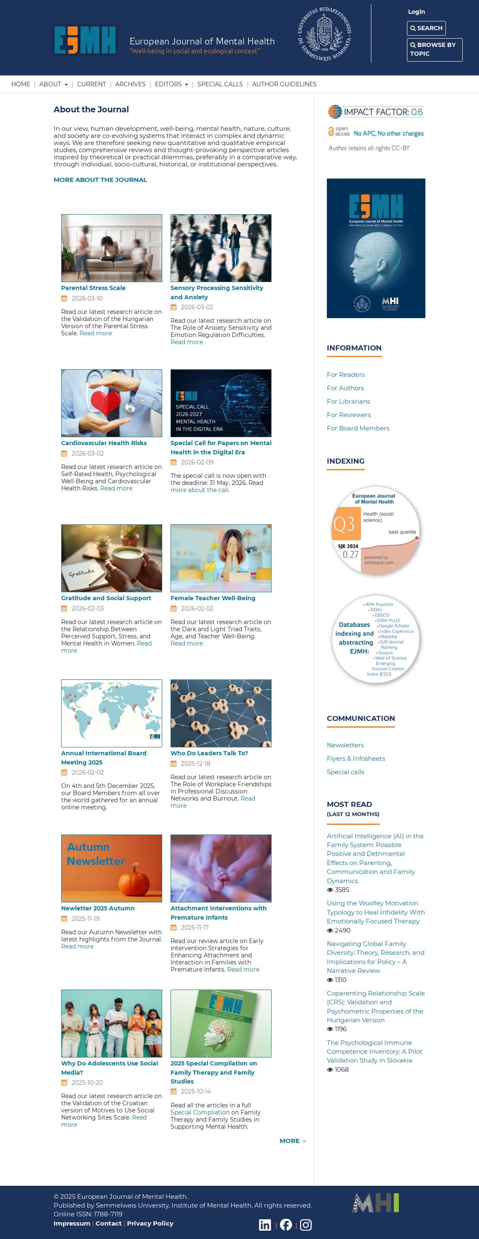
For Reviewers (349, 415)
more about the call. (200, 490)
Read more (96, 333)
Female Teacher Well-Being (213, 598)
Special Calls (219, 84)
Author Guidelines (284, 84)
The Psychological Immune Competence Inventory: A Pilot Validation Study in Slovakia (374, 1052)
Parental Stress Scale (93, 288)
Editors (168, 84)
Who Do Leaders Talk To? (209, 753)
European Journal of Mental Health (202, 46)
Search (426, 28)
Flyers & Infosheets (356, 758)
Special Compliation (200, 1112)
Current (90, 84)
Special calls (345, 772)
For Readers (346, 374)
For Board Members (358, 428)
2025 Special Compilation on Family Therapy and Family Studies (214, 1072)
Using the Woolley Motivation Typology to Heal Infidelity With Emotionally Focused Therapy (376, 912)
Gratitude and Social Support (106, 598)
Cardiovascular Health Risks (104, 443)
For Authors (345, 388)
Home (20, 84)
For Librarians (348, 401)
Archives (130, 84)
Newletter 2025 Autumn (98, 908)
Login (416, 12)
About (50, 84)
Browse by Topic (433, 49)
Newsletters (345, 745)
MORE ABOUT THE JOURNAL (100, 180)
